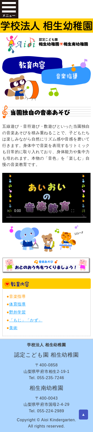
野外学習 (17, 312)
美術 (13, 328)
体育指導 (17, 304)
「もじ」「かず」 (25, 320)
